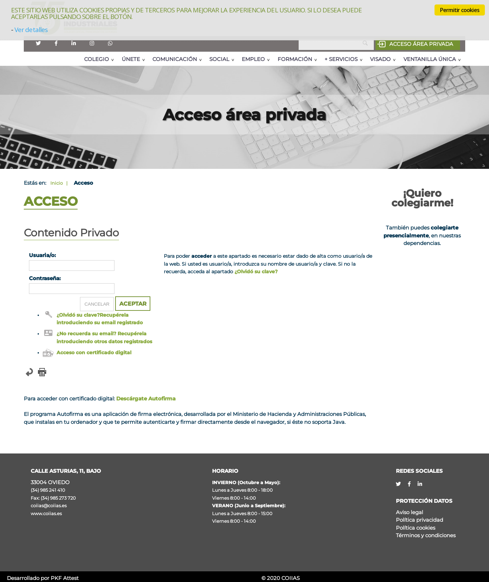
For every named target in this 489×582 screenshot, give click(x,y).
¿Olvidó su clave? (256, 271)
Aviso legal (409, 512)
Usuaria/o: (42, 255)
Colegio (96, 59)
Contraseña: (45, 278)
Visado (380, 59)
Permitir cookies (459, 10)
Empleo (253, 59)
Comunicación (174, 59)
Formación (295, 59)
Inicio (56, 183)
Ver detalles (31, 29)
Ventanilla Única (429, 59)
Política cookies (415, 527)
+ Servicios (341, 59)
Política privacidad (419, 520)
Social (219, 59)
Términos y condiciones (426, 535)
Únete (131, 59)
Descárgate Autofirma (146, 398)
